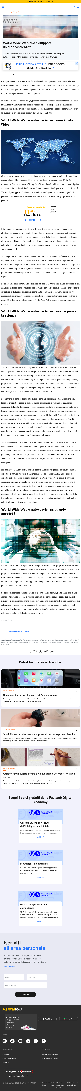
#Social (26, 631)
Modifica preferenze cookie (60, 1085)
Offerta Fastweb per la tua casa (39, 1)
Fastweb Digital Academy (50, 1055)
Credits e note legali (9, 1058)
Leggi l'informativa (10, 966)
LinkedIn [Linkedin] (29, 651)
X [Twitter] (35, 651)
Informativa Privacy (46, 1084)
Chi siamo (6, 1055)
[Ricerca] (74, 6)
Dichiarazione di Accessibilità (72, 1084)
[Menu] (3, 6)
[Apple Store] (47, 1019)
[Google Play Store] (68, 1019)
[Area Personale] (78, 6)
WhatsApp (46, 651)
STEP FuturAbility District (50, 1058)
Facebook (40, 651)
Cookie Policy (53, 1084)
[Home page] (16, 7)
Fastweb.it (6, 1062)
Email (51, 651)
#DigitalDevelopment (16, 631)
